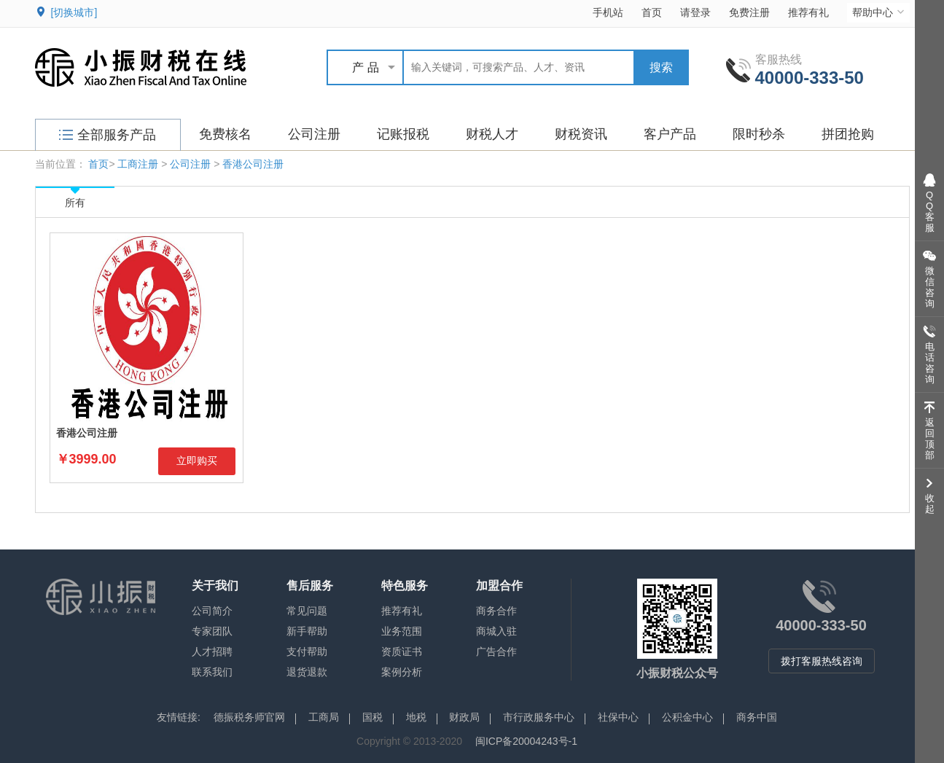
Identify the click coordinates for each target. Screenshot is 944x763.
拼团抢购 (848, 134)
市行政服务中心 (538, 717)
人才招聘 (212, 651)
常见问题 (306, 611)
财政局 (464, 717)
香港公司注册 (253, 164)
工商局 (323, 717)
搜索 (661, 67)
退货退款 (306, 672)
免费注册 (749, 12)
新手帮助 (306, 631)
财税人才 (492, 134)
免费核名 (225, 134)
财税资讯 (581, 134)
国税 (372, 717)
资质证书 (401, 651)
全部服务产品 (107, 135)
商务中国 (756, 717)
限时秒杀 (759, 134)
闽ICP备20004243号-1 (526, 741)
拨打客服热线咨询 (821, 661)
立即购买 (196, 460)
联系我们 (212, 672)
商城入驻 (496, 631)
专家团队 (212, 631)
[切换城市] (74, 12)
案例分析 (401, 672)
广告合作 (496, 651)
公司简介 (212, 611)
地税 (416, 717)
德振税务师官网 (249, 717)
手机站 (608, 12)
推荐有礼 (808, 12)
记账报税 (403, 134)
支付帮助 (306, 651)
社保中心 (618, 717)
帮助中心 (879, 12)
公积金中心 (687, 717)
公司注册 (314, 134)
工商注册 (137, 164)
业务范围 (401, 631)
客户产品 (670, 134)
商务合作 (496, 611)
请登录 (695, 12)
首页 (651, 12)
